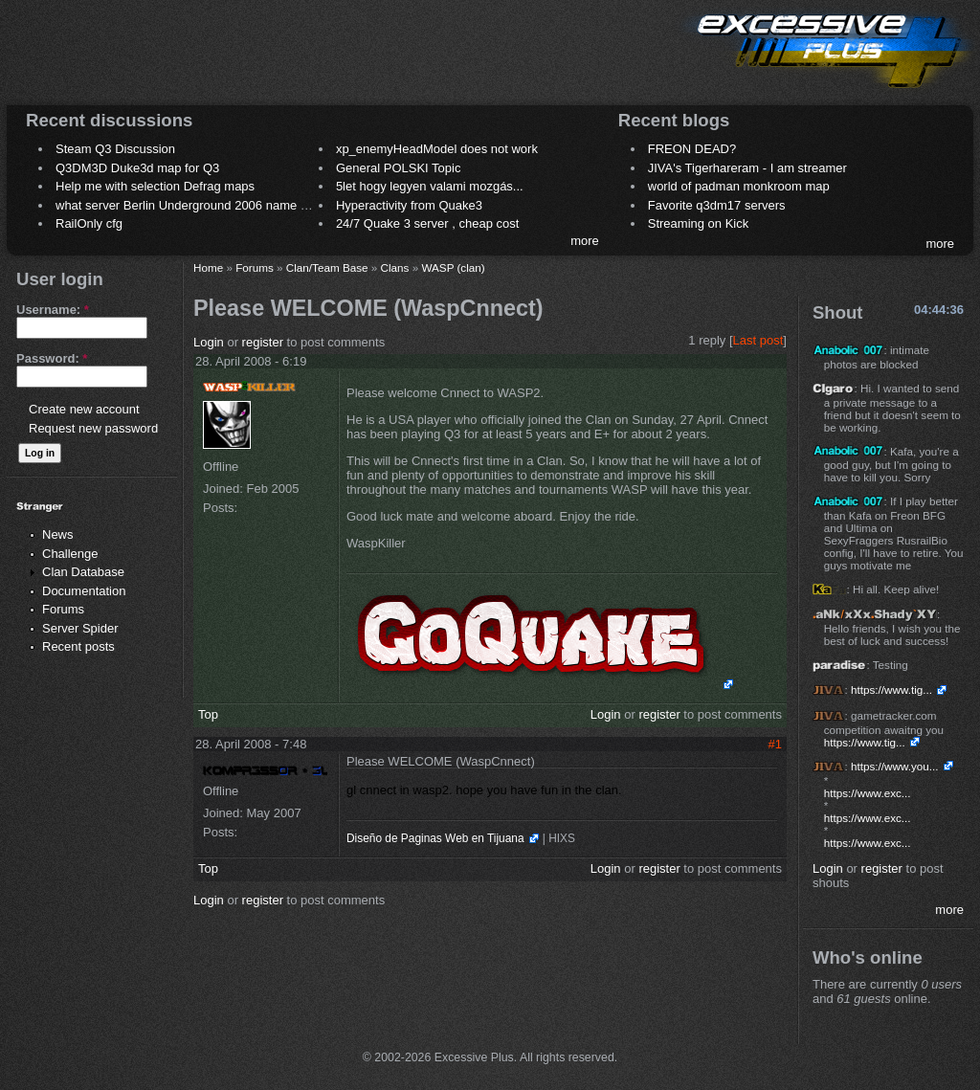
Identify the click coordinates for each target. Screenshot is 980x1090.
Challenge (70, 553)
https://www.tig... (891, 689)
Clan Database (83, 572)
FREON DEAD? (692, 149)
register (262, 342)
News (58, 534)
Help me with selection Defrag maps (155, 186)
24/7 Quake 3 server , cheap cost (428, 223)
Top (208, 714)
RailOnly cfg (89, 223)
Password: (51, 358)
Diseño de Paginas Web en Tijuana (435, 838)
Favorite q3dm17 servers (717, 205)
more (584, 241)
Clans (395, 267)
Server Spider (80, 628)
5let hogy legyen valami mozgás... (429, 186)
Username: (52, 309)
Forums (63, 609)
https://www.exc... (867, 793)
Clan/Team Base (327, 267)
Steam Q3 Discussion (115, 149)
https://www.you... (895, 766)
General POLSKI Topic (398, 168)
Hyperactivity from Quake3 (409, 205)
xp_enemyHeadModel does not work (437, 149)
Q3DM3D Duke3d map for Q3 (137, 168)
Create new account (84, 409)
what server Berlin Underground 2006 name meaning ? (207, 205)
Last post (758, 340)
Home (208, 267)
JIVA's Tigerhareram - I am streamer (747, 168)
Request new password (93, 428)
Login (208, 342)
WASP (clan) (452, 267)
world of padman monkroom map (739, 186)
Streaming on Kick (698, 223)
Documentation (83, 591)
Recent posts (78, 646)
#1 (775, 744)
